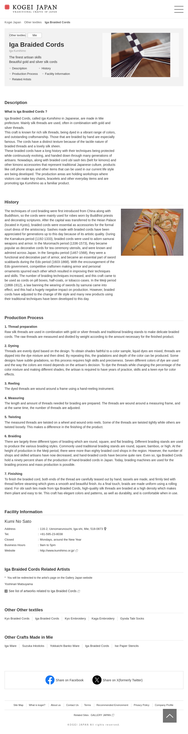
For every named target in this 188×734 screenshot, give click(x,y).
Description (19, 68)
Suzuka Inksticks (33, 646)
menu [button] (178, 8)
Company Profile (164, 705)
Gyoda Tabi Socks (132, 618)
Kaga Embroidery (102, 618)
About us (56, 705)
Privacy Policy (141, 705)
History (46, 68)
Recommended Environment (112, 705)
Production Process (25, 73)
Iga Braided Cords (47, 618)
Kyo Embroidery (75, 618)
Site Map (18, 705)
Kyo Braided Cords (17, 618)
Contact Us (72, 705)
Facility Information (57, 73)
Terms (87, 705)
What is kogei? (37, 705)
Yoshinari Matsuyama (19, 584)
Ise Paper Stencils (127, 646)
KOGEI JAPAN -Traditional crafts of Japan (31, 9)
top (164, 710)
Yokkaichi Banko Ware (64, 646)
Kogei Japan (13, 22)
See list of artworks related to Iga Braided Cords (44, 591)
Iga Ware (10, 646)
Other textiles (33, 22)
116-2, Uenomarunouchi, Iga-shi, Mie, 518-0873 (71, 529)
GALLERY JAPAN (102, 715)
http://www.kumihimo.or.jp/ (59, 550)
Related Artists (21, 79)
